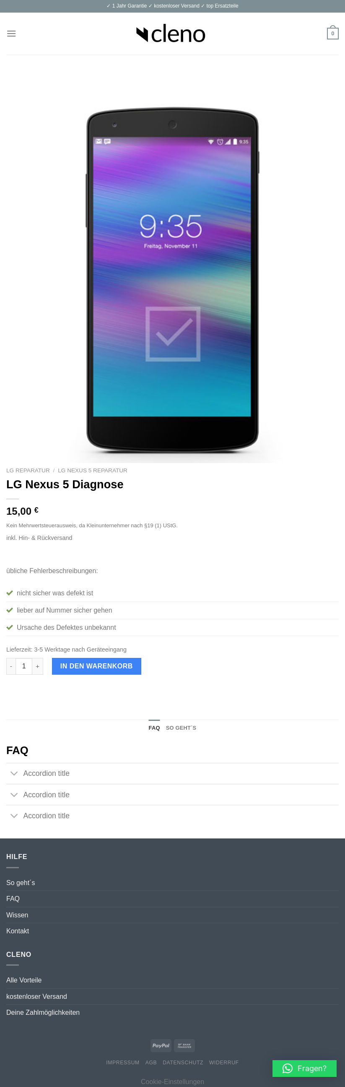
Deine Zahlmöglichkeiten (43, 1012)
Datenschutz (183, 1063)
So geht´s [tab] (181, 728)
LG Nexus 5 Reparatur (92, 470)
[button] (304, 1068)
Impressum (123, 1063)
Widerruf (224, 1063)
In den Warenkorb (96, 666)
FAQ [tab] (154, 728)
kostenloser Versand (36, 996)
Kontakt (17, 931)
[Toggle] (14, 774)
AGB (151, 1063)
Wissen (17, 915)
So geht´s (20, 882)
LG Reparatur (28, 470)
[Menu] (11, 33)
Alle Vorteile (24, 980)
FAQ (13, 898)
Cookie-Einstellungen (172, 1081)
